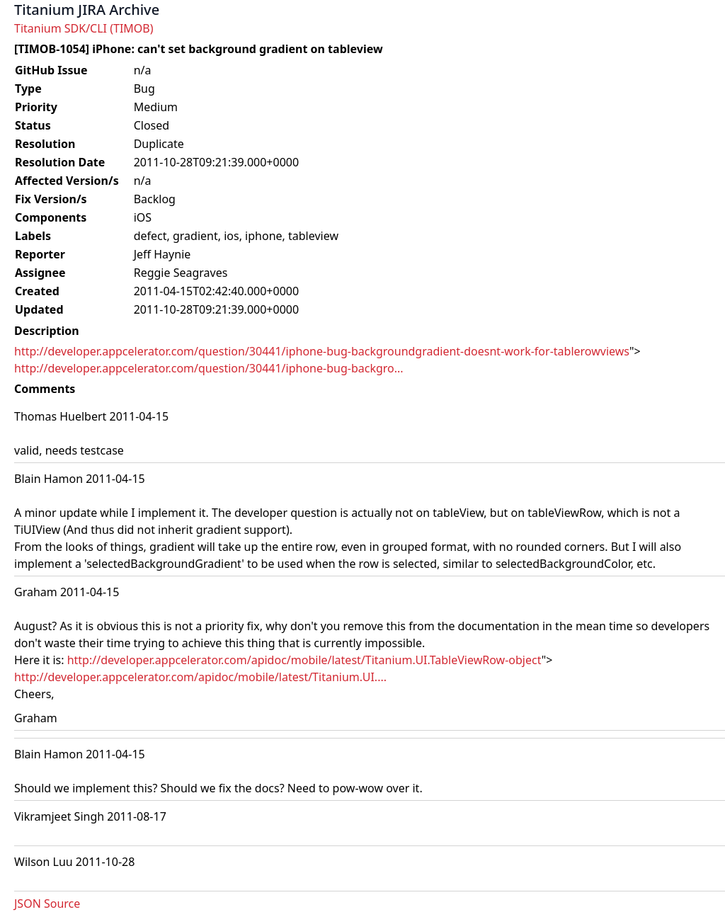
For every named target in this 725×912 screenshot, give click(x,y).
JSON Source (47, 903)
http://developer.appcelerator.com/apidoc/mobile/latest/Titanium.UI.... (200, 677)
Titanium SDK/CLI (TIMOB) (84, 28)
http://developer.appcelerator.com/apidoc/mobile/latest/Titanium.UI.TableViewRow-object (304, 660)
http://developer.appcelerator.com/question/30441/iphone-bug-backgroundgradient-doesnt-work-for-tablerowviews (321, 351)
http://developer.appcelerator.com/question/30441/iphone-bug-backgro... (209, 368)
